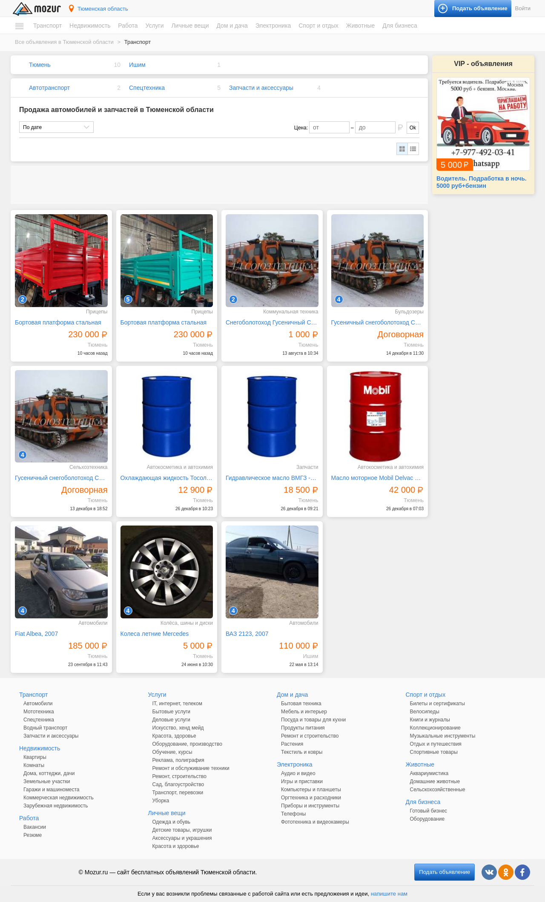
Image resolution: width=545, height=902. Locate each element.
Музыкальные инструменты (443, 736)
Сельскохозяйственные (437, 790)
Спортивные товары (434, 752)
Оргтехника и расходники (311, 798)
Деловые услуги (171, 720)
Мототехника (38, 712)
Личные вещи (190, 25)
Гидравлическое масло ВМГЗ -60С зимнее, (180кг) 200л (272, 477)
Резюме (32, 835)
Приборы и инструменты (310, 806)
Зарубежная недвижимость (55, 806)
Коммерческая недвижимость (58, 798)
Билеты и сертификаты (437, 704)
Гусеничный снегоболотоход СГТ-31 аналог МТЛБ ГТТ (377, 322)
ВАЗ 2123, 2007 (247, 633)
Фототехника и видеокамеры (315, 822)
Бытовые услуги (171, 712)
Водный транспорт (45, 728)
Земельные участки (46, 781)
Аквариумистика (429, 773)
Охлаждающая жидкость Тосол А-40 (166, 477)
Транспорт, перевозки (178, 793)
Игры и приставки (302, 781)
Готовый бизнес (428, 811)
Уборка (160, 801)
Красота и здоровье (175, 846)
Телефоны (293, 814)
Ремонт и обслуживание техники (190, 768)
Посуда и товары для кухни (313, 720)
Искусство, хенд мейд (178, 728)
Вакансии (34, 827)
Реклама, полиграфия (178, 760)
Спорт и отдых (318, 25)
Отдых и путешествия (436, 744)
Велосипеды (424, 712)
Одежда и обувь (171, 822)
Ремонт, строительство (179, 776)
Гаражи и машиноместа (51, 790)
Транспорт (47, 25)
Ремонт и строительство (309, 736)
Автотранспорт (49, 87)
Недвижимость (89, 25)
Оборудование (427, 819)
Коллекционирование (435, 728)
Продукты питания (303, 728)
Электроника (273, 25)
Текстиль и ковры (301, 752)
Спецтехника (147, 87)
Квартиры (34, 757)
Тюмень (40, 64)
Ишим (137, 64)
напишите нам (389, 894)
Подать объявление (444, 872)
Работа (128, 25)
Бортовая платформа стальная (58, 322)
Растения (292, 744)
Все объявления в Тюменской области (64, 42)
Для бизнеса (399, 25)
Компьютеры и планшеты (311, 790)
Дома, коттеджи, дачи (49, 773)
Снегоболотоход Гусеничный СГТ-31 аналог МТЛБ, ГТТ (272, 322)
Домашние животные (435, 781)
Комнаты (33, 765)
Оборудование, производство (187, 744)
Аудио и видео (298, 773)
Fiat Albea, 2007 (36, 633)
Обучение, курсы (172, 752)
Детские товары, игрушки (182, 830)
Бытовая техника (301, 704)
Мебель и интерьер (304, 712)
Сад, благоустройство (178, 784)
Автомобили (37, 704)
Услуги (154, 25)
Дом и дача (231, 25)
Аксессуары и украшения (182, 838)
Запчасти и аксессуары (261, 87)
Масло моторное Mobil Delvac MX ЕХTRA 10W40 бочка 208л (377, 477)
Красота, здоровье (174, 736)
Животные (360, 25)
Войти (523, 8)
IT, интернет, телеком (177, 704)
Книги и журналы (430, 720)
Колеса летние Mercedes (154, 633)
